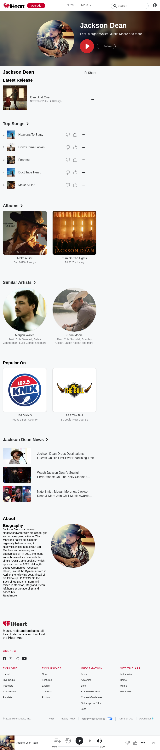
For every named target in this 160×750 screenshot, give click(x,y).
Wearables (126, 691)
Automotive (126, 674)
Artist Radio (9, 691)
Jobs (83, 708)
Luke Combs (26, 342)
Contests (47, 691)
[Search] (130, 6)
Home (123, 679)
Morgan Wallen (98, 34)
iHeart (6, 674)
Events (46, 685)
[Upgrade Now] (36, 5)
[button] (87, 46)
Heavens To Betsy (30, 134)
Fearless (24, 159)
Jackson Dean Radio (27, 742)
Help (51, 718)
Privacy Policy (67, 718)
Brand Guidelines (90, 691)
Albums (13, 205)
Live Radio (9, 679)
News (45, 674)
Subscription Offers (91, 703)
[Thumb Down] (68, 134)
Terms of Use (125, 718)
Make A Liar (26, 185)
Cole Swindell (24, 339)
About (84, 674)
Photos (46, 697)
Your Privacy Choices (96, 718)
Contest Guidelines (91, 697)
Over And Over (40, 97)
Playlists (7, 697)
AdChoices (146, 718)
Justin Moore (119, 34)
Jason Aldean (73, 342)
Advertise (86, 679)
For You (70, 5)
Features (47, 679)
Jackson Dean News (26, 439)
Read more (10, 595)
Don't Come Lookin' (31, 147)
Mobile (123, 685)
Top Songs (16, 123)
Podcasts (8, 685)
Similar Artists (20, 282)
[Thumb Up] (74, 134)
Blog (83, 685)
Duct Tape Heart (29, 172)
